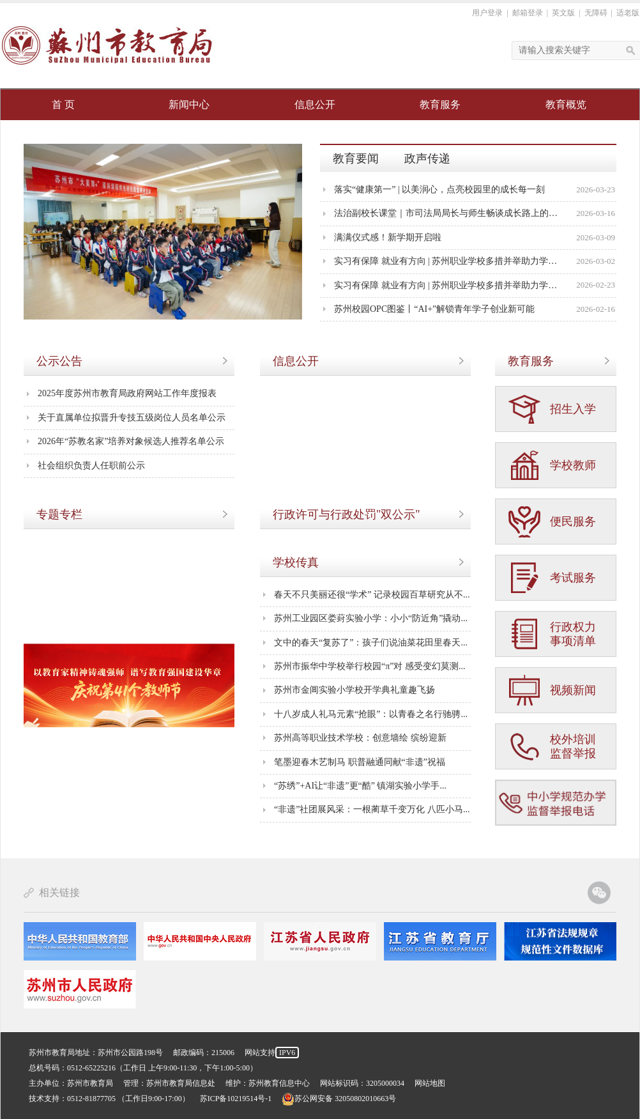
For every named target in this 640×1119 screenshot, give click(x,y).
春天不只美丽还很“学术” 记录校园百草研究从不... (371, 594)
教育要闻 (356, 158)
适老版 (627, 12)
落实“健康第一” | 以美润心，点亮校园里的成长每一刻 (439, 189)
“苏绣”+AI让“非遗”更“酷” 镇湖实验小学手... (360, 786)
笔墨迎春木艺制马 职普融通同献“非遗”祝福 (359, 762)
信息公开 (314, 104)
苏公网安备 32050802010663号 (339, 1098)
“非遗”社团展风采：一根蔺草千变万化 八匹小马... (371, 809)
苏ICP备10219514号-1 (236, 1098)
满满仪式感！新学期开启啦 (387, 237)
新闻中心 (189, 104)
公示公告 (59, 361)
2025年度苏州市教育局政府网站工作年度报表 (127, 393)
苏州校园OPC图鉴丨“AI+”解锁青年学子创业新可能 (434, 309)
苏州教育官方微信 (599, 892)
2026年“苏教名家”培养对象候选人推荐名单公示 (131, 441)
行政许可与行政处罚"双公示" (346, 514)
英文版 (563, 12)
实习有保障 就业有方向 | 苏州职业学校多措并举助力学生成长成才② (447, 261)
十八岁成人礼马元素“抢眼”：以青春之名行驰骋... (371, 714)
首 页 (63, 104)
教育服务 (440, 104)
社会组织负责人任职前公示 (91, 465)
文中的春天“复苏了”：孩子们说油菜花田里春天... (371, 642)
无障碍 (595, 12)
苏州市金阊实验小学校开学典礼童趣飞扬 (354, 690)
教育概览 (565, 104)
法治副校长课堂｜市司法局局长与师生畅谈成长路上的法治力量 (447, 213)
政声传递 (427, 158)
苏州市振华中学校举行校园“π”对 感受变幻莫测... (370, 666)
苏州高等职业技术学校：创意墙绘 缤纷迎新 (360, 738)
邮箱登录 (527, 12)
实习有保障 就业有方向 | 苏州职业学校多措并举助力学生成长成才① (447, 285)
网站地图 (430, 1083)
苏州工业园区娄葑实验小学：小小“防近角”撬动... (371, 618)
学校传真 (296, 562)
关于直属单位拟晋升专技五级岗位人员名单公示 (131, 417)
